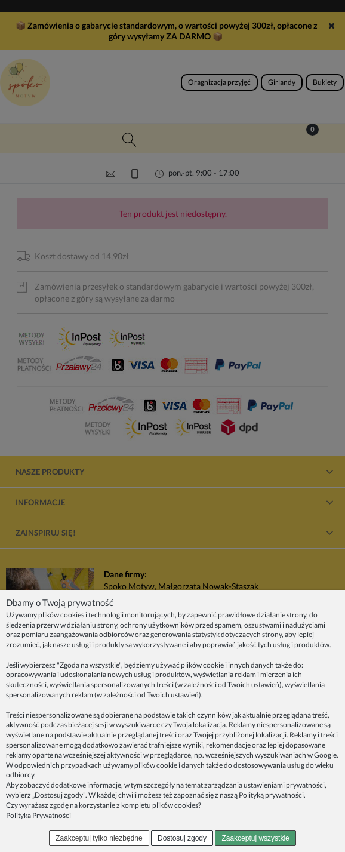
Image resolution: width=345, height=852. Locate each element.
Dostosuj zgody (182, 838)
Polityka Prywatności (38, 815)
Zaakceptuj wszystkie (255, 838)
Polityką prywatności (271, 795)
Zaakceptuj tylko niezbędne (99, 838)
